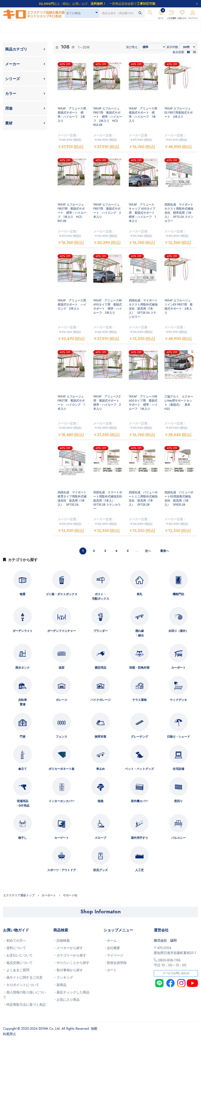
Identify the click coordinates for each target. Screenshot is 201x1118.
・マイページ (113, 955)
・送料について (14, 948)
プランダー (100, 631)
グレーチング (139, 737)
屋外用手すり (139, 838)
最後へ (164, 551)
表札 (139, 594)
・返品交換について (18, 962)
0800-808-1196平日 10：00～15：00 (170, 963)
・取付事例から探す (68, 970)
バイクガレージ (100, 700)
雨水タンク (22, 668)
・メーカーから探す (68, 948)
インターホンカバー (61, 801)
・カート (110, 970)
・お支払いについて (18, 955)
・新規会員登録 (115, 962)
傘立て (22, 769)
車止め (100, 769)
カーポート (178, 668)
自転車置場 (22, 702)
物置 (22, 594)
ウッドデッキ (178, 700)
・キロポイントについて (21, 985)
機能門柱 (178, 594)
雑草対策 (100, 737)
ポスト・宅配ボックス (100, 596)
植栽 (100, 801)
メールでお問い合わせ (176, 973)
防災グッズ (100, 870)
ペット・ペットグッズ (139, 769)
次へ (148, 551)
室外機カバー (139, 801)
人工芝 (139, 870)
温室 (61, 668)
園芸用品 (100, 668)
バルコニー (178, 838)
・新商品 (59, 985)
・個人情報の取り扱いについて (24, 995)
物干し (22, 838)
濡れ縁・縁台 (139, 633)
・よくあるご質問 (16, 970)
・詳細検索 (61, 940)
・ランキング (63, 977)
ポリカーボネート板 (61, 769)
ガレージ (61, 700)
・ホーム (110, 940)
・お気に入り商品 (66, 999)
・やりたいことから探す (71, 962)
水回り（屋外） (178, 631)
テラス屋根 (139, 700)
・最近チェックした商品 (71, 992)
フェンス (61, 737)
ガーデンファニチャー (61, 631)
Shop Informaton (100, 911)
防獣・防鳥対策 (139, 668)
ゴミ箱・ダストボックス (61, 594)
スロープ (100, 838)
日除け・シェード (178, 737)
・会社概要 (112, 948)
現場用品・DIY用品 (22, 803)
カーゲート (61, 838)
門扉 (22, 737)
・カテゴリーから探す (69, 955)
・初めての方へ (14, 940)
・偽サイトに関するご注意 (22, 977)
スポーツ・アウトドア (61, 870)
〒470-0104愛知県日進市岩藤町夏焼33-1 (175, 950)
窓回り (178, 801)
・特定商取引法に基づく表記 (24, 1004)
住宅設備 (178, 769)
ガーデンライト (23, 631)
